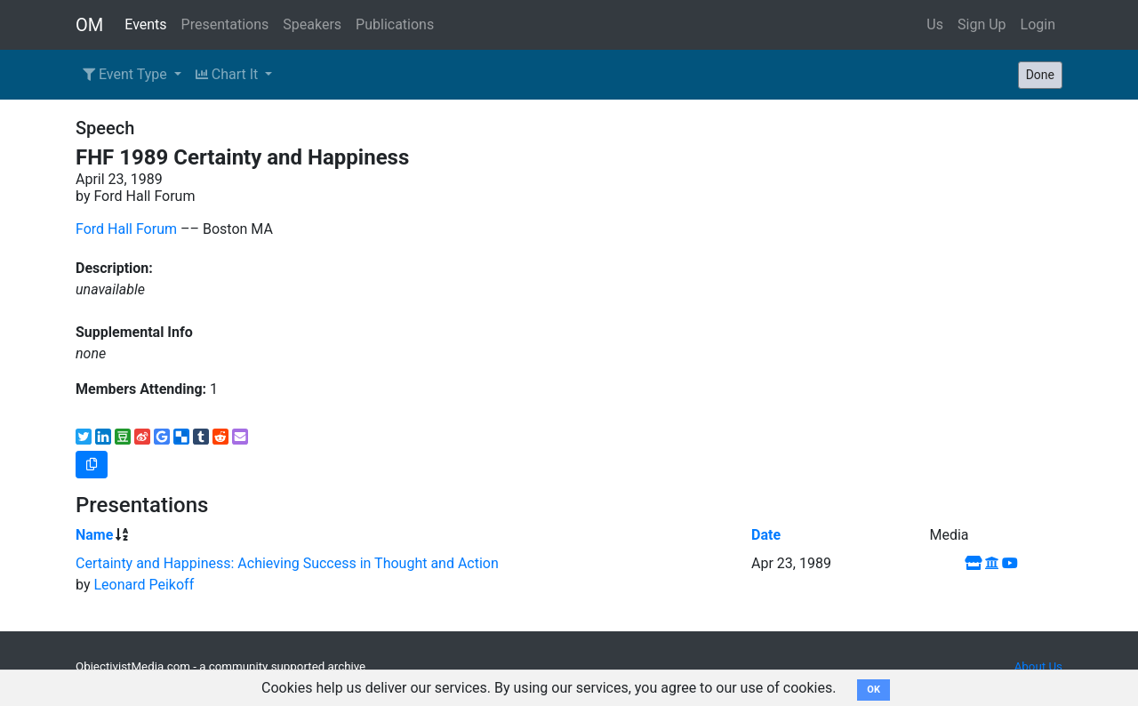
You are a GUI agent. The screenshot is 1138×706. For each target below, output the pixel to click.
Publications (395, 24)
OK (873, 689)
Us (934, 24)
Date (766, 534)
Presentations (225, 24)
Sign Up (982, 24)
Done (1040, 75)
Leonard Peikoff (143, 584)
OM (89, 25)
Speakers (312, 24)
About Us (1038, 666)
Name (94, 534)
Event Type (127, 74)
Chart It (228, 74)
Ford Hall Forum (126, 229)
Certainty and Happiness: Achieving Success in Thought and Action (287, 563)
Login (1038, 24)
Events (145, 24)
